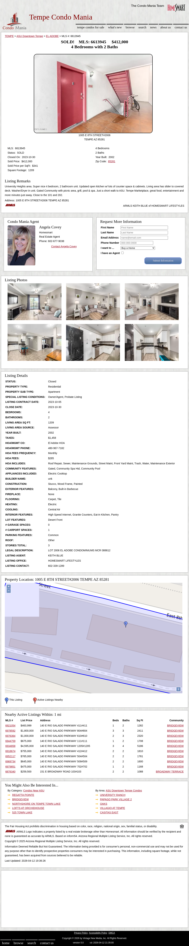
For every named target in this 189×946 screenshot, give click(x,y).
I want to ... (107, 247)
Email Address (110, 237)
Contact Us (181, 27)
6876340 (10, 771)
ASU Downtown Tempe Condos (124, 790)
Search (142, 27)
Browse (130, 27)
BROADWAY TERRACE (170, 771)
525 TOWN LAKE (22, 812)
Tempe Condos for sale (90, 27)
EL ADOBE (52, 36)
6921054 (10, 725)
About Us (165, 27)
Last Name (107, 232)
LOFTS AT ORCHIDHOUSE (28, 808)
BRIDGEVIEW (175, 725)
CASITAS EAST (109, 812)
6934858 (10, 745)
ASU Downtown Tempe (29, 36)
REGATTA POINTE (23, 794)
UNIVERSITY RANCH (112, 794)
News (153, 27)
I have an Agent (110, 253)
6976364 (10, 735)
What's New (115, 27)
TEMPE (9, 36)
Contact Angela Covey (64, 246)
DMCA (112, 933)
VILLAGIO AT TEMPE (112, 808)
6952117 (10, 756)
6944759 (10, 741)
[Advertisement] (94, 898)
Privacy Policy (81, 933)
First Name (107, 227)
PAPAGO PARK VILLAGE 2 (116, 799)
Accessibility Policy (98, 933)
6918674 (10, 751)
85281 (111, 161)
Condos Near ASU (33, 790)
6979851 (10, 766)
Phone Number (110, 242)
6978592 (10, 730)
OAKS (103, 803)
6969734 (10, 761)
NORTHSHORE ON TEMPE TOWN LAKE (36, 803)
